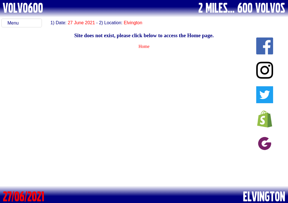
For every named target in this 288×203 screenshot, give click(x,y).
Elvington (133, 22)
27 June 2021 (81, 22)
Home (143, 46)
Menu (13, 23)
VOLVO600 (23, 7)
